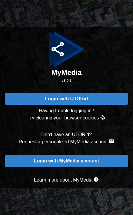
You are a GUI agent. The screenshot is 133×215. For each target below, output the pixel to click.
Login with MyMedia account (66, 160)
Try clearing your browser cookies (66, 117)
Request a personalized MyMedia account (66, 141)
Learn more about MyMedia (66, 179)
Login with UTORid (66, 98)
